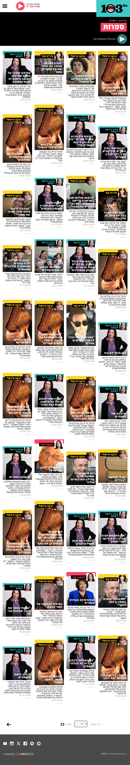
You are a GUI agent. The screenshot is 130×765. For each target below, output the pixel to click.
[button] (5, 6)
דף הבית (123, 20)
